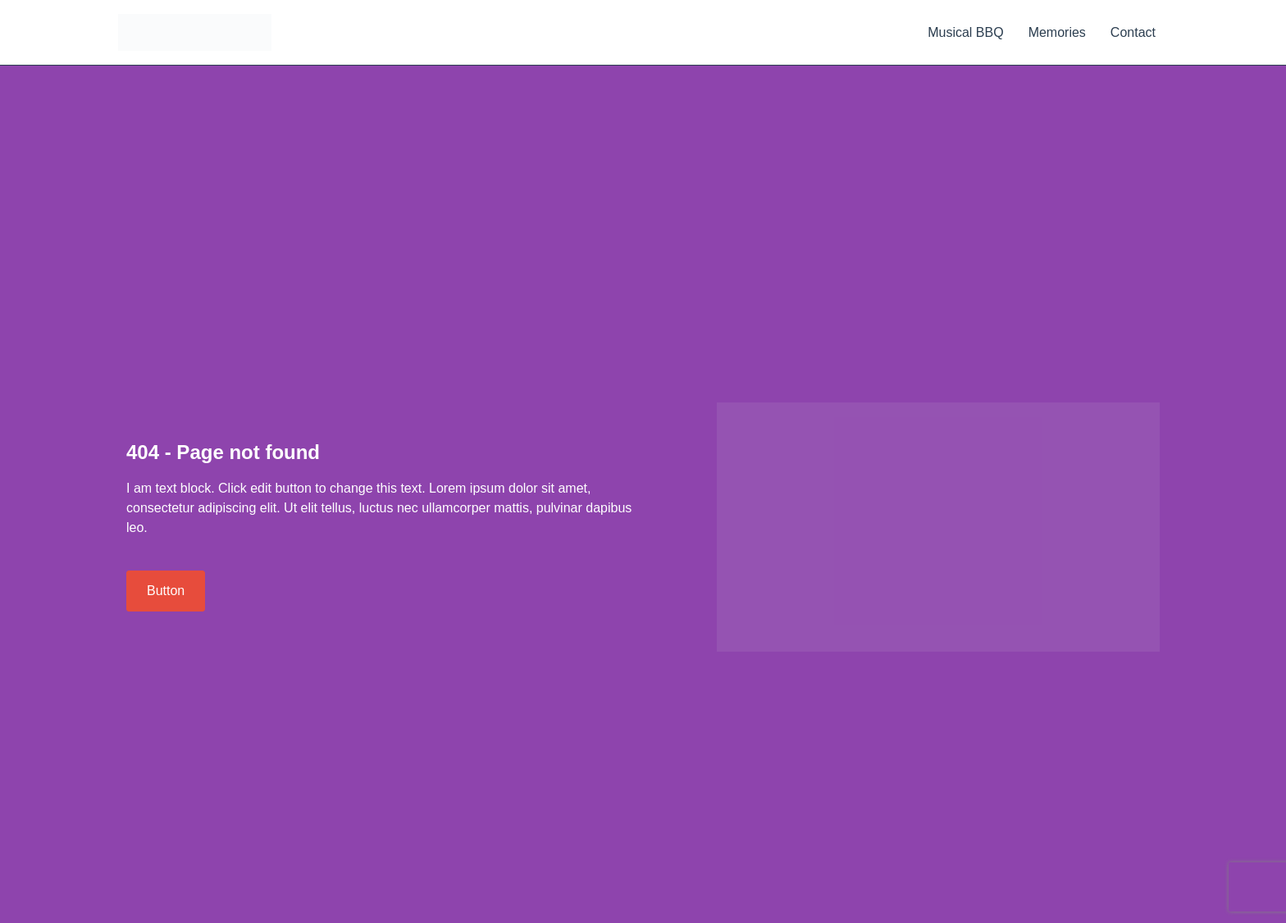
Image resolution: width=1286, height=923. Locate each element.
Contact (1133, 32)
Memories (1057, 32)
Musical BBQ (965, 32)
